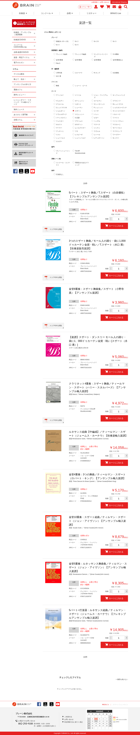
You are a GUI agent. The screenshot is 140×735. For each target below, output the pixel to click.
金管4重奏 (59, 60)
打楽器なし (60, 174)
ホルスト (59, 124)
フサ (76, 131)
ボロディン (79, 124)
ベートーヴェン (118, 121)
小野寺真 (59, 73)
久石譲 (77, 118)
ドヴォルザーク (61, 114)
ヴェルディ (60, 101)
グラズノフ (117, 101)
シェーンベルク (80, 138)
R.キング (97, 73)
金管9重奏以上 (118, 60)
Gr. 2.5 (96, 41)
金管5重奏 (78, 60)
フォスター (60, 121)
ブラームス (79, 121)
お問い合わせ (104, 2)
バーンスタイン (61, 118)
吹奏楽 (23, 13)
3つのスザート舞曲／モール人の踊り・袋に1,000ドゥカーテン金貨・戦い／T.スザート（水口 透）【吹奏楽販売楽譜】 (97, 244)
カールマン (98, 101)
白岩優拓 (116, 73)
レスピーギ (79, 134)
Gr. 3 (114, 41)
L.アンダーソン (99, 138)
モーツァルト (117, 128)
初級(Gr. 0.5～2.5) (62, 41)
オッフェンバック (119, 95)
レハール (97, 134)
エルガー (59, 141)
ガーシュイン (79, 101)
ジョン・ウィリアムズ (101, 96)
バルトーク (117, 114)
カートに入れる (114, 225)
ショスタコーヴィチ (120, 107)
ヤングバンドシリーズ (101, 55)
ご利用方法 (68, 717)
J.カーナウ (78, 73)
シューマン (79, 107)
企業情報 (94, 2)
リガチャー (91, 13)
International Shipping (119, 2)
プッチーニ (60, 131)
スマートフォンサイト (120, 704)
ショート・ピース (81, 85)
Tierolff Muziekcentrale (80, 152)
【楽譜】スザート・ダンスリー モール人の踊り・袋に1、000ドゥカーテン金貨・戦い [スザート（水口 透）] (98, 341)
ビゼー (96, 118)
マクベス (97, 124)
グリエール (60, 104)
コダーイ (78, 104)
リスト (58, 134)
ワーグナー (117, 134)
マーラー (59, 128)
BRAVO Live (115, 13)
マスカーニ (117, 124)
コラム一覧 (86, 7)
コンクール (47, 13)
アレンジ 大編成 (61, 54)
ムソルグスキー (80, 128)
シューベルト (60, 138)
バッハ (96, 114)
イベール (78, 95)
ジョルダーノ (60, 111)
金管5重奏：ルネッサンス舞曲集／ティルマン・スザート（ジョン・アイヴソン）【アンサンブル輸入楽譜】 (98, 567)
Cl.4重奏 (116, 54)
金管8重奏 (97, 60)
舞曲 (57, 85)
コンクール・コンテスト (63, 164)
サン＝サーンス (99, 104)
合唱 (70, 13)
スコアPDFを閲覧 (56, 229)
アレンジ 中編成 (80, 54)
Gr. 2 (76, 41)
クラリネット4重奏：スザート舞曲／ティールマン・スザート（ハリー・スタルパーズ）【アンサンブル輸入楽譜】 (97, 387)
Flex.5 (58, 63)
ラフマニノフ (117, 131)
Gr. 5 (76, 45)
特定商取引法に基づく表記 (73, 722)
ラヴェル (97, 131)
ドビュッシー (79, 114)
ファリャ (116, 118)
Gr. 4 (57, 45)
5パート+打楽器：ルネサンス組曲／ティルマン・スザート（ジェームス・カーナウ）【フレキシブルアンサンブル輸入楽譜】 (97, 614)
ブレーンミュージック (63, 152)
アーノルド (60, 95)
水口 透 (58, 76)
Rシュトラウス (118, 104)
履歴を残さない (122, 679)
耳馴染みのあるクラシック (82, 164)
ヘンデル (97, 121)
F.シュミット (98, 107)
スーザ (96, 111)
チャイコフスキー (119, 111)
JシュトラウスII (61, 107)
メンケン (97, 128)
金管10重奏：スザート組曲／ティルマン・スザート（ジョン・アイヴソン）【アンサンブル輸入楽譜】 (97, 521)
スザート (78, 111)
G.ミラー (116, 138)
